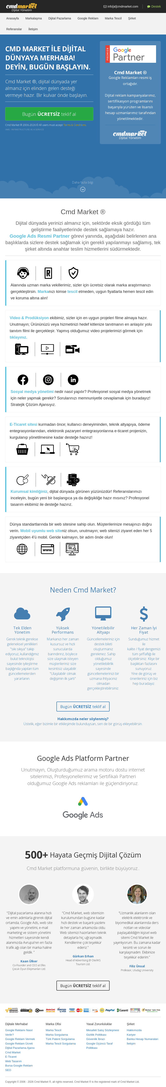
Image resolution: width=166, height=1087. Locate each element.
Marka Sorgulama (57, 1034)
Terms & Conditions (74, 125)
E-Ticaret (10, 1056)
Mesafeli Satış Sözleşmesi (102, 1030)
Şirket (132, 18)
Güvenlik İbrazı (95, 1039)
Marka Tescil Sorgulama (61, 1043)
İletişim (33, 29)
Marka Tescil (113, 18)
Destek (154, 6)
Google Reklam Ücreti (19, 1043)
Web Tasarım (13, 1061)
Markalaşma (33, 18)
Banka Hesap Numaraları (142, 1039)
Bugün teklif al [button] (49, 114)
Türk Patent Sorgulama (60, 1039)
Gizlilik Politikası (96, 1034)
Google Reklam (88, 18)
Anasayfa (12, 18)
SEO (8, 1070)
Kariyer (131, 1034)
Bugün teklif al (83, 706)
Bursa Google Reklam (19, 1065)
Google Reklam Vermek (20, 1039)
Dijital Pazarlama (59, 18)
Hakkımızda (134, 1030)
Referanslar (14, 29)
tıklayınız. (18, 337)
